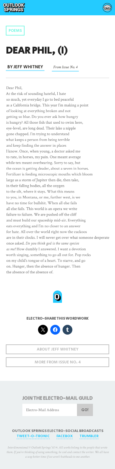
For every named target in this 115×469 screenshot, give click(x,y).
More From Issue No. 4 (58, 362)
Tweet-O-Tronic (33, 436)
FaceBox (64, 436)
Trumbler (88, 436)
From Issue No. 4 (65, 67)
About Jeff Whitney (58, 349)
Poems (15, 31)
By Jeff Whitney (25, 67)
